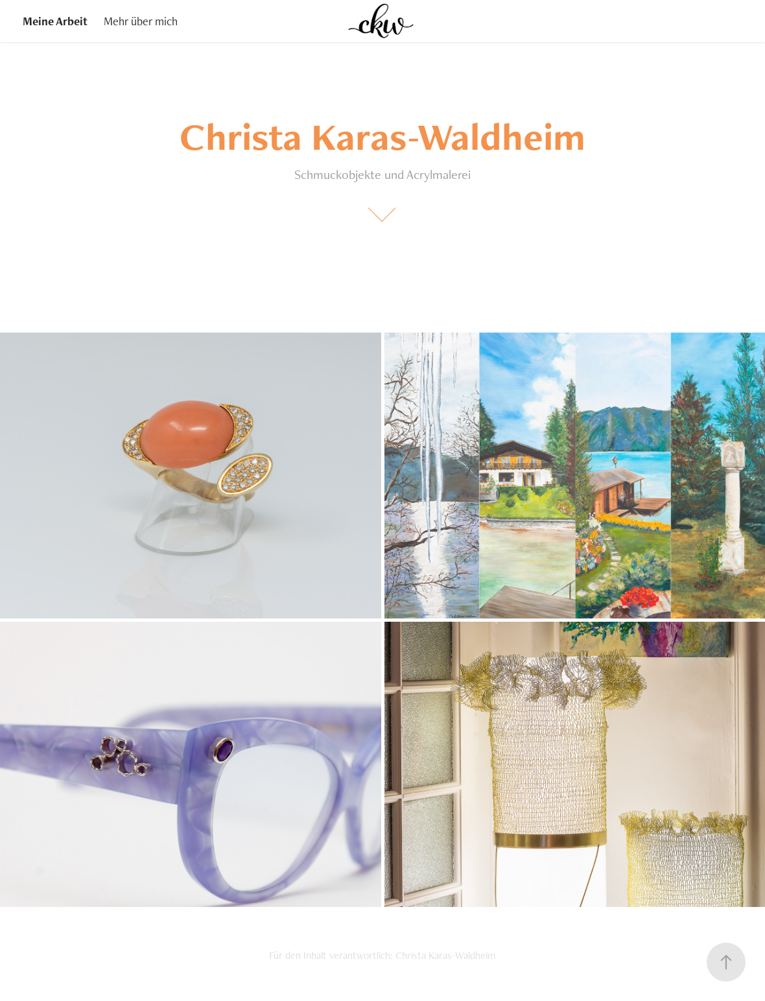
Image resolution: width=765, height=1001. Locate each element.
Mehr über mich (141, 21)
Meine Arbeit (55, 21)
